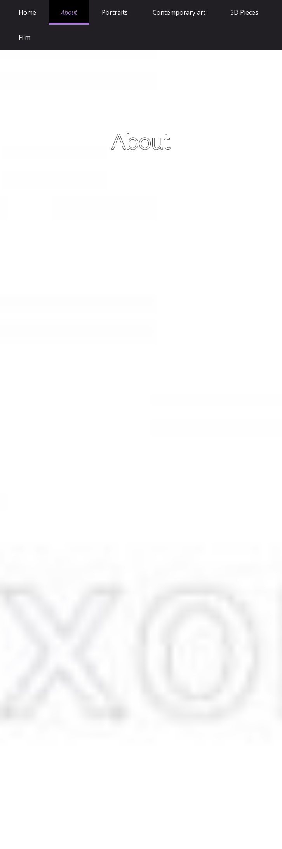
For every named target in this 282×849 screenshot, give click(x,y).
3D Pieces (244, 12)
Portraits (115, 12)
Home (27, 12)
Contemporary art (179, 12)
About (69, 12)
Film (24, 37)
